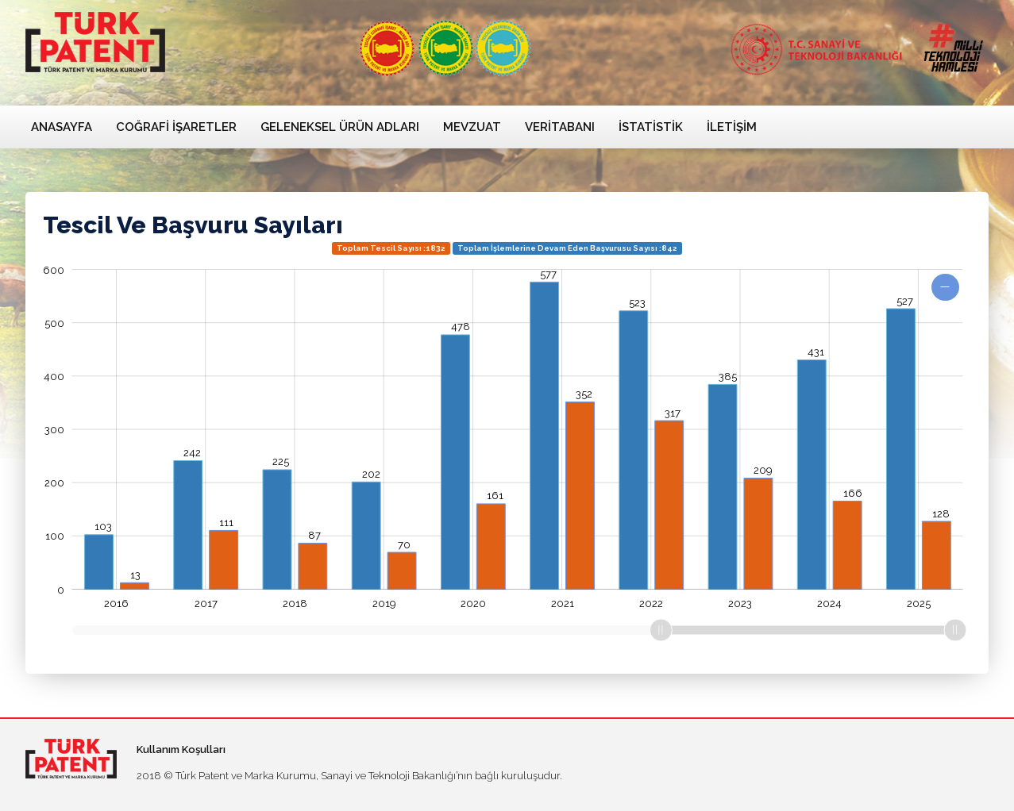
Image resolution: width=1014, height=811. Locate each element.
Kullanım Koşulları (181, 749)
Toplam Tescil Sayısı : (391, 248)
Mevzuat (472, 127)
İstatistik (651, 127)
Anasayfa (61, 127)
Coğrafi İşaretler (176, 127)
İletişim (732, 127)
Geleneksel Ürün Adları (339, 127)
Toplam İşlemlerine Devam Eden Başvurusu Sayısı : (567, 248)
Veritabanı (560, 127)
